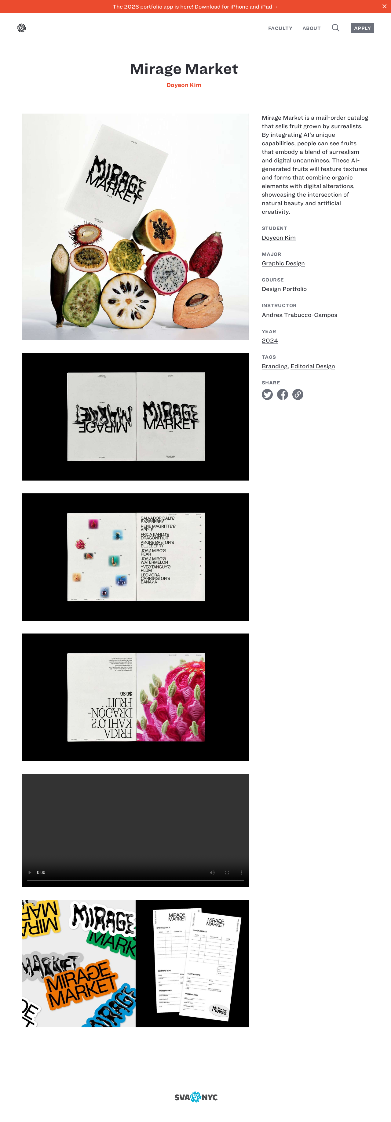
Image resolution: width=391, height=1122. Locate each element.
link (297, 394)
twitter (267, 394)
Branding (274, 366)
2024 (270, 340)
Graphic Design (283, 263)
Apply (362, 28)
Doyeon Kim (184, 85)
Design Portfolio (284, 289)
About (311, 28)
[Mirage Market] (135, 830)
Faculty (280, 28)
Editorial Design (313, 366)
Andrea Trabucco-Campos (299, 315)
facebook (282, 394)
